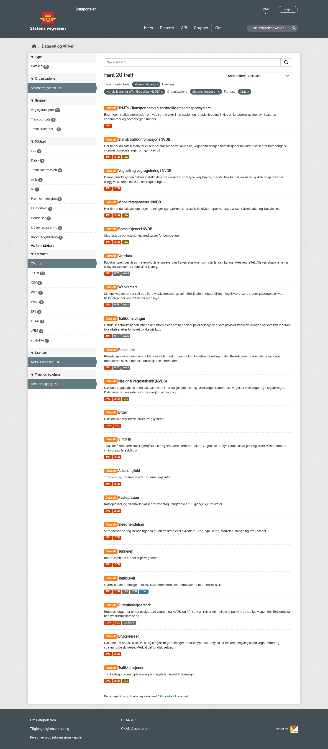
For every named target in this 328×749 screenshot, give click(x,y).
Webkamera (127, 287)
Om (218, 28)
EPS (126, 591)
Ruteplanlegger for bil (135, 605)
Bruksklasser (128, 636)
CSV (126, 157)
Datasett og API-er (58, 46)
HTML (144, 591)
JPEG (134, 591)
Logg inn (288, 9)
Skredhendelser (131, 524)
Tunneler (125, 551)
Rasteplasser (128, 497)
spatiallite (129, 622)
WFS (116, 273)
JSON (117, 157)
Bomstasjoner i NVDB (135, 229)
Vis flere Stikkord (42, 246)
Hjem (148, 28)
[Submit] (286, 62)
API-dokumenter (177, 696)
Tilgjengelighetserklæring (49, 729)
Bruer (122, 412)
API (184, 28)
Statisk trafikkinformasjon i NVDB (144, 139)
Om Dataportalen (43, 720)
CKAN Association (135, 729)
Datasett (167, 28)
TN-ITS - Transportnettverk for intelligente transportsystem (164, 108)
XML (107, 125)
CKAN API (128, 720)
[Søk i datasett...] (192, 62)
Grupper (201, 28)
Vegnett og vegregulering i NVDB (144, 171)
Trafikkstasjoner (130, 668)
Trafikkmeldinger (131, 318)
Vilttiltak (124, 439)
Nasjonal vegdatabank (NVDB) (142, 381)
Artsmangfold (129, 471)
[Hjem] (34, 46)
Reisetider (126, 350)
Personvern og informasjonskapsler (56, 737)
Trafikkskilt (126, 578)
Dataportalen (86, 9)
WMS (126, 273)
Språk (265, 9)
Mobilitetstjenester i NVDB (139, 202)
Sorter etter (236, 76)
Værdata (125, 256)
